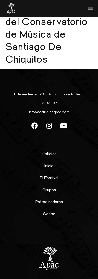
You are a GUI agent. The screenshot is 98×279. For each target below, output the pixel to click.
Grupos (49, 189)
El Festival (49, 177)
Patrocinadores (49, 201)
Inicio (49, 165)
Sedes (49, 213)
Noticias (49, 153)
